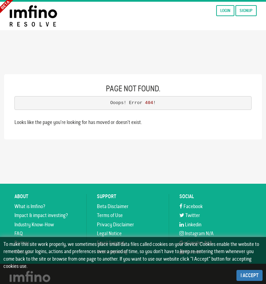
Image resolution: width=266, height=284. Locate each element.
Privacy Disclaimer (115, 224)
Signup (246, 10)
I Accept (249, 275)
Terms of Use (110, 215)
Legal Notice (109, 233)
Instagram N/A (196, 233)
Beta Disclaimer (113, 206)
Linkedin (190, 224)
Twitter (189, 215)
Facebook (191, 206)
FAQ (18, 233)
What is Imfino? (29, 206)
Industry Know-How (34, 224)
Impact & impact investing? (41, 215)
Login (225, 10)
